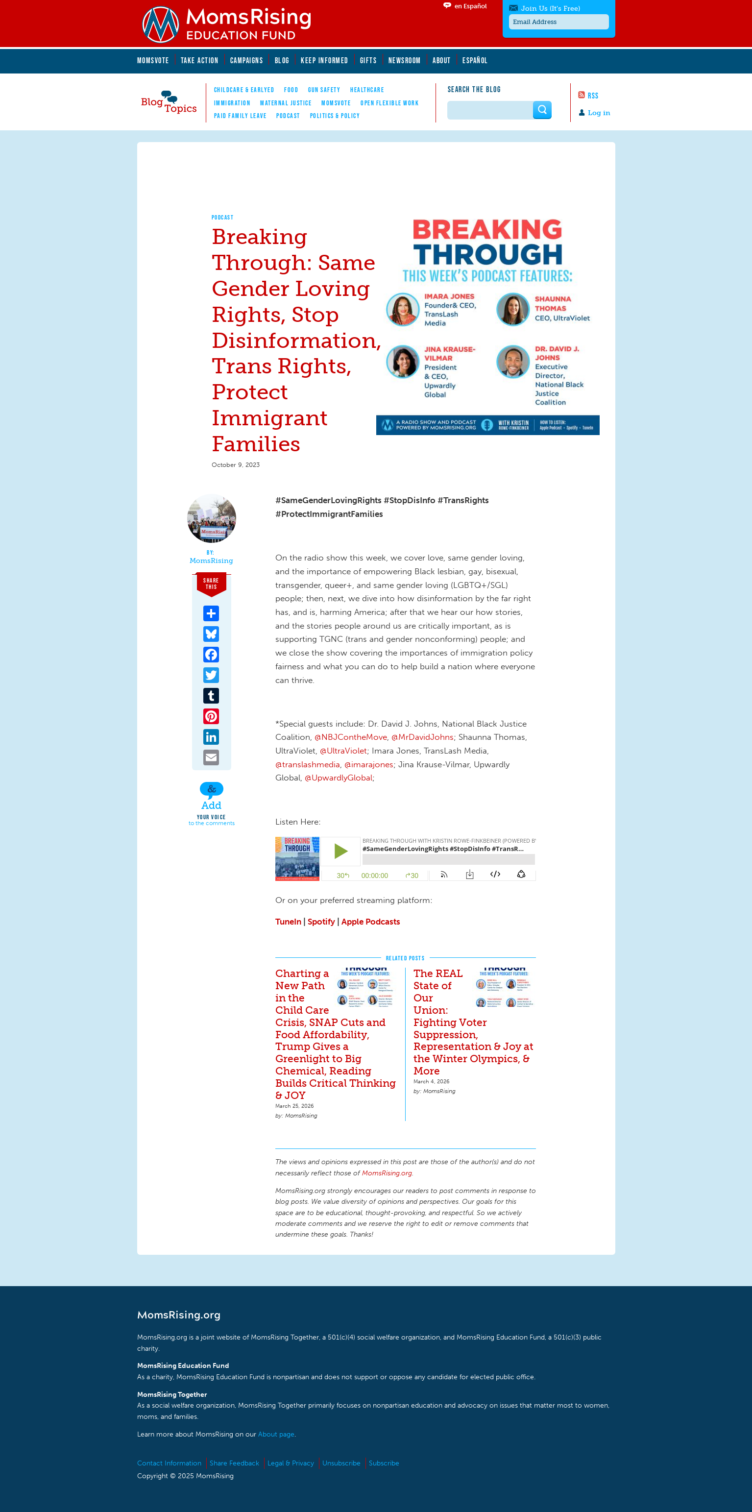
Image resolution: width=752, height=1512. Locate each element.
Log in (599, 113)
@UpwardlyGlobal (338, 777)
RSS (593, 95)
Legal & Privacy (290, 1463)
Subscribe (384, 1463)
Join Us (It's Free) (550, 8)
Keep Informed (325, 60)
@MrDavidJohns (422, 737)
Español (475, 60)
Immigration (232, 103)
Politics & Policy (335, 116)
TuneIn (288, 922)
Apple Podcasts (370, 922)
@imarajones (368, 764)
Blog (282, 60)
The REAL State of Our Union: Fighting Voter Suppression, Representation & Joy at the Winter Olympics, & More (473, 1022)
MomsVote (153, 60)
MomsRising (211, 561)
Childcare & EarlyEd (244, 90)
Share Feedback (234, 1463)
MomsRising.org (232, 24)
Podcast (288, 116)
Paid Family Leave (240, 116)
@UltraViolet (343, 751)
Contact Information (169, 1463)
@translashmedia (307, 764)
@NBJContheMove (351, 737)
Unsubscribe (341, 1463)
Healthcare (367, 90)
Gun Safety (324, 90)
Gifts (368, 60)
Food (291, 90)
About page (276, 1434)
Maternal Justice (286, 103)
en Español (471, 6)
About (442, 60)
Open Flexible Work (390, 103)
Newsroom (404, 60)
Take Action (200, 60)
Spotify (321, 922)
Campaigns (247, 60)
